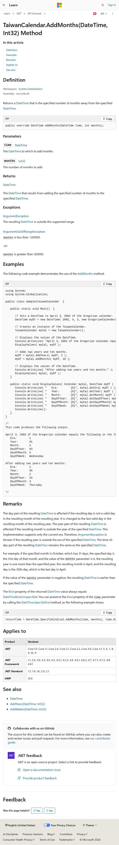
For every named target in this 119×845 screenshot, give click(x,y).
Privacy (81, 834)
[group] (59, 392)
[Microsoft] (59, 5)
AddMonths (85, 273)
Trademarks (65, 839)
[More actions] (112, 14)
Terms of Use (47, 839)
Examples (11, 55)
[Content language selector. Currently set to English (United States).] (20, 825)
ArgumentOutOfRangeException (24, 231)
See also (10, 70)
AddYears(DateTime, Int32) (27, 704)
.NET (18, 13)
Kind (11, 591)
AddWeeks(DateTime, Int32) (28, 709)
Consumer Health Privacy (17, 839)
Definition (11, 50)
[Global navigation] (4, 5)
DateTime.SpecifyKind (35, 602)
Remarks (11, 60)
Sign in (112, 5)
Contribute (66, 834)
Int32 (22, 161)
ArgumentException (16, 216)
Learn (7, 13)
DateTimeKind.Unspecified (20, 597)
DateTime (22, 103)
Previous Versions (33, 834)
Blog (50, 834)
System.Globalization (30, 89)
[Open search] (103, 5)
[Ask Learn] (95, 14)
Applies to (12, 65)
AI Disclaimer (10, 834)
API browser (35, 13)
